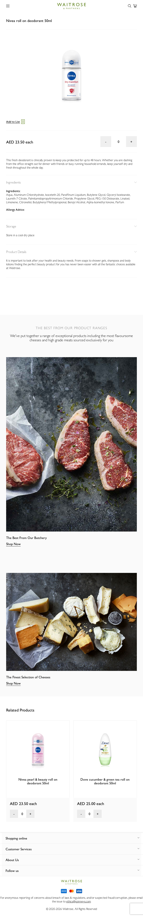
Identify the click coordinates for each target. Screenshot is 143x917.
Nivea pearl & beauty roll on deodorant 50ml (37, 781)
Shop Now (13, 544)
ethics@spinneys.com (78, 901)
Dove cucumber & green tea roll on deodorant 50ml (105, 781)
